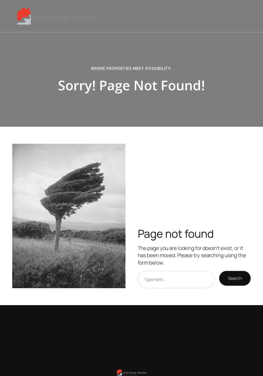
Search (235, 278)
